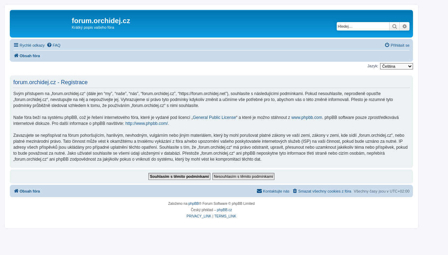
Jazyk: (373, 66)
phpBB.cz (224, 210)
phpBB (193, 204)
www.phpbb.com (306, 117)
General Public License (214, 117)
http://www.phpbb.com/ (146, 123)
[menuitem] (54, 45)
